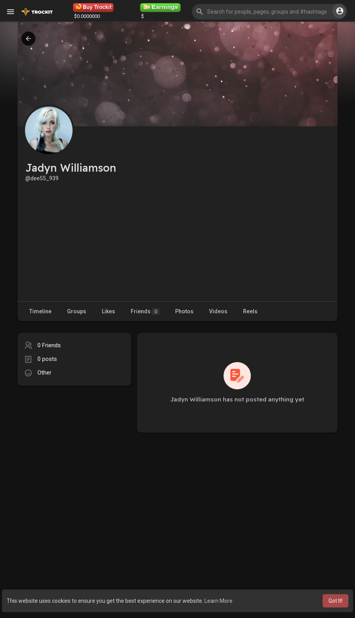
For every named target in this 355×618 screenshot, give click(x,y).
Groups (76, 311)
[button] (269, 12)
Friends (145, 311)
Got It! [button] (335, 601)
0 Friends (49, 345)
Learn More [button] (218, 601)
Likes (108, 311)
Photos (184, 311)
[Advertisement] (177, 240)
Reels (250, 311)
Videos (218, 311)
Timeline (40, 311)
